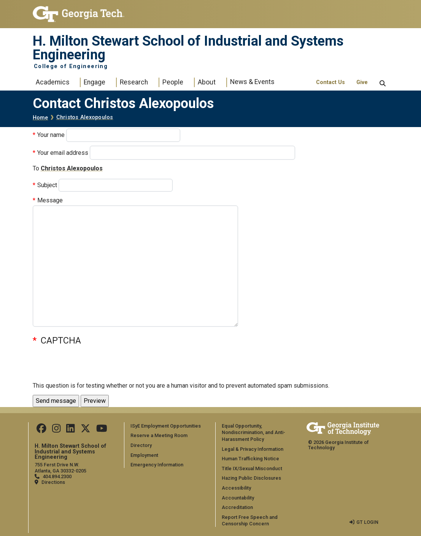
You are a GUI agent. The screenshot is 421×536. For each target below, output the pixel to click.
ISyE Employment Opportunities (165, 426)
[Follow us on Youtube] (101, 430)
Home (40, 118)
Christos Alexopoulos (84, 117)
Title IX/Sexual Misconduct (252, 468)
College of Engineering (71, 67)
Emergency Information (156, 465)
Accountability (238, 498)
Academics (53, 82)
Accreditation (237, 507)
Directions (53, 482)
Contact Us (330, 82)
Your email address (62, 152)
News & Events (252, 82)
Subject (47, 185)
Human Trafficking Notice (250, 458)
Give (362, 82)
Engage (94, 82)
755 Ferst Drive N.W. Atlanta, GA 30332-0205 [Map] (60, 467)
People (172, 82)
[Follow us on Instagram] (56, 430)
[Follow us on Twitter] (86, 430)
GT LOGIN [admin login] (367, 522)
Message (50, 200)
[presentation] (90, 366)
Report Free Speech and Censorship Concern (250, 520)
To (36, 168)
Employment (144, 455)
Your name (51, 134)
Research (134, 82)
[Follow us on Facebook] (41, 430)
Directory (141, 445)
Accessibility (236, 488)
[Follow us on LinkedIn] (70, 430)
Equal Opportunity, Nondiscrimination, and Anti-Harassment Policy (253, 432)
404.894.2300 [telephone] (57, 476)
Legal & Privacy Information (252, 449)
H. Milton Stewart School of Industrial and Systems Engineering (188, 48)
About (207, 82)
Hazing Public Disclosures (251, 478)
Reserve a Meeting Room (158, 435)
